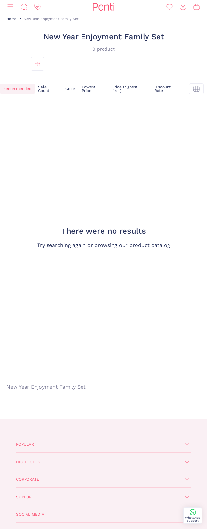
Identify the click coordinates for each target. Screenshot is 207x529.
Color (70, 89)
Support (25, 497)
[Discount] (37, 7)
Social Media (30, 514)
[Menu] (10, 7)
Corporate (27, 479)
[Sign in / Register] (183, 7)
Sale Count (43, 89)
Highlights (28, 462)
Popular (25, 444)
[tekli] (196, 89)
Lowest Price (88, 89)
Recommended (17, 89)
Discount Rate (162, 89)
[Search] (24, 7)
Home (11, 19)
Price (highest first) (124, 89)
